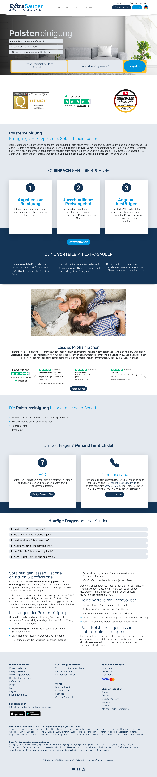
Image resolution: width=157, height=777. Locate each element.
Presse (105, 705)
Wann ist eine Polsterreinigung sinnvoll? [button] (33, 556)
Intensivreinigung (109, 744)
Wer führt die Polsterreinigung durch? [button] (32, 551)
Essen (70, 729)
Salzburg (112, 734)
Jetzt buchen (78, 388)
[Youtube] (73, 769)
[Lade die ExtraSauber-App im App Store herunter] (17, 713)
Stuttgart (35, 734)
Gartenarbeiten (71, 750)
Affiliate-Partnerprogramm (115, 709)
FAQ (125, 3)
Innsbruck (96, 734)
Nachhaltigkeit (63, 687)
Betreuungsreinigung (32, 747)
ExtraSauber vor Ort (65, 674)
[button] (146, 7)
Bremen (30, 729)
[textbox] (39, 66)
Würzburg (57, 734)
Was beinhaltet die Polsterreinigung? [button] (31, 545)
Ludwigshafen (62, 732)
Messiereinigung (74, 747)
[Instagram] (83, 769)
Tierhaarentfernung (107, 747)
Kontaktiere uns (114, 494)
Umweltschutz (63, 690)
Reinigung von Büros (41, 744)
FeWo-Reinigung (16, 750)
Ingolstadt (136, 729)
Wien (120, 734)
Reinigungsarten (17, 671)
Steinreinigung (102, 750)
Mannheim (91, 732)
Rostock (25, 734)
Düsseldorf (50, 729)
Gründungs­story (110, 698)
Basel (126, 734)
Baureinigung (15, 747)
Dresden (40, 729)
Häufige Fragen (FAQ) (42, 494)
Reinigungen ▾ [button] (61, 7)
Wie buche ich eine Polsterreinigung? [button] (31, 534)
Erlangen (61, 729)
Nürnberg (112, 732)
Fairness (59, 693)
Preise (75, 7)
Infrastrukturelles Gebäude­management (30, 707)
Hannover (114, 729)
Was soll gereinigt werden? (95, 66)
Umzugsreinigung (127, 744)
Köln (44, 732)
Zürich (140, 734)
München (102, 732)
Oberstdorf (123, 732)
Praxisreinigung (87, 750)
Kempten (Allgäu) (27, 732)
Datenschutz (81, 760)
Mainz (82, 732)
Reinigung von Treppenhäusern (85, 744)
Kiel (38, 732)
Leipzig (51, 732)
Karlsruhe (13, 732)
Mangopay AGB (67, 760)
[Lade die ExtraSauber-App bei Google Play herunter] (33, 713)
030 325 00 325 (113, 485)
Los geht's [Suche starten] (134, 66)
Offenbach (135, 732)
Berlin (22, 729)
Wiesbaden (46, 734)
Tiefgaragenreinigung (128, 747)
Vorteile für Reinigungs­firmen (70, 668)
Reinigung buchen (18, 668)
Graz (88, 734)
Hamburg (104, 729)
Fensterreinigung (61, 744)
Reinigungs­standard (19, 674)
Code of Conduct (64, 697)
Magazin (13, 691)
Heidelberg (125, 729)
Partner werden (63, 671)
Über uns (134, 3)
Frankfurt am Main (82, 729)
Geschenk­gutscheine (20, 678)
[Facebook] (78, 769)
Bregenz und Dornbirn (74, 734)
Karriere (117, 3)
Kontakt (143, 3)
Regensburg (14, 734)
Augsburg (13, 729)
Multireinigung (90, 747)
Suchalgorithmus (18, 694)
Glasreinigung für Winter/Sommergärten (44, 750)
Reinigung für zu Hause (20, 744)
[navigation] (26, 7)
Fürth (95, 729)
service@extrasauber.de (123, 482)
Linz (104, 734)
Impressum (109, 760)
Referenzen (87, 7)
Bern (133, 734)
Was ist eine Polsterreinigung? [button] (28, 529)
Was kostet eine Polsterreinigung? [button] (30, 540)
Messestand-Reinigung (54, 747)
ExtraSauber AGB (51, 760)
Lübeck (74, 732)
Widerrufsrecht (95, 760)
